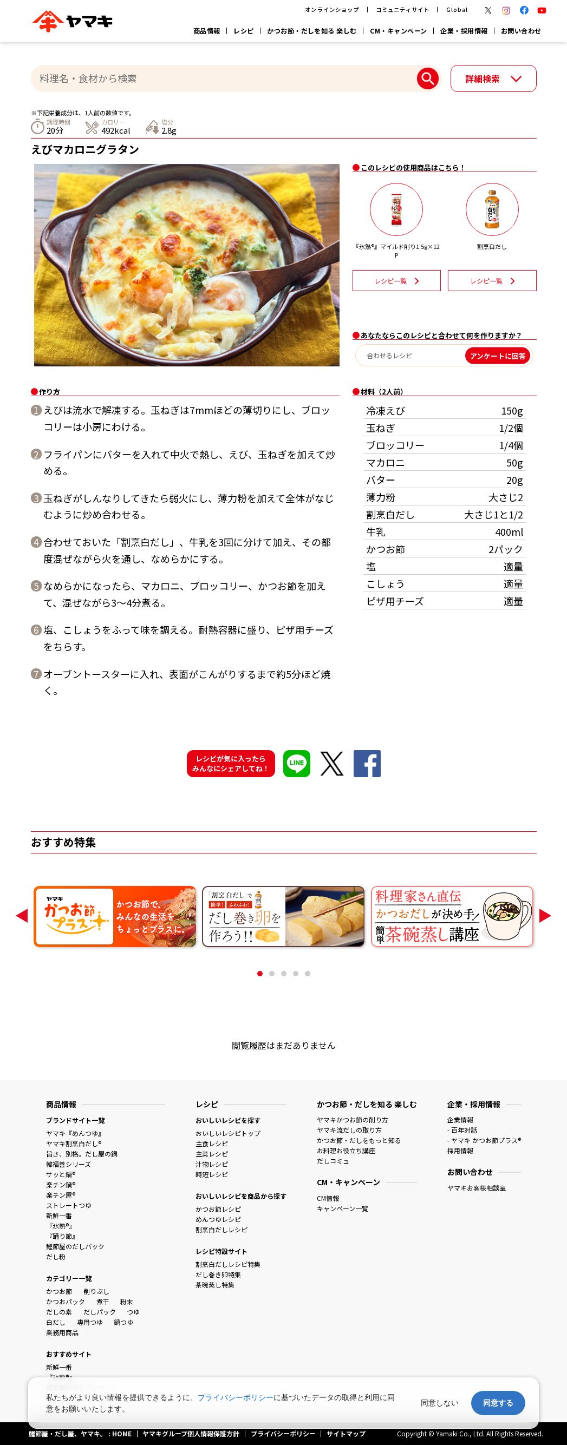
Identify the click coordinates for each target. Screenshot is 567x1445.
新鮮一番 (59, 1215)
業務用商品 (62, 1332)
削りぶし (96, 1291)
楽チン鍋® (60, 1184)
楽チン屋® (60, 1194)
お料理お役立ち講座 (346, 1150)
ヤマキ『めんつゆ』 (75, 1133)
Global (457, 9)
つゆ (133, 1311)
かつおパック (65, 1301)
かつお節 (59, 1291)
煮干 (102, 1301)
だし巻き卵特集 (218, 1274)
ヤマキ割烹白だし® (73, 1143)
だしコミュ (333, 1160)
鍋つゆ (123, 1321)
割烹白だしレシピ (221, 1229)
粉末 (126, 1301)
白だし (56, 1321)
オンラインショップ (332, 9)
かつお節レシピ (218, 1208)
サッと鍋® (60, 1174)
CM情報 (328, 1198)
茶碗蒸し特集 (214, 1284)
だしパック (99, 1311)
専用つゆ (90, 1321)
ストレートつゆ (69, 1205)
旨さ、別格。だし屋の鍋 (82, 1153)
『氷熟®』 (60, 1225)
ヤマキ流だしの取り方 (349, 1129)
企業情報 (460, 1119)
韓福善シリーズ (68, 1163)
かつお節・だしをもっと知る (359, 1140)
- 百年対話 (462, 1129)
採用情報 (460, 1150)
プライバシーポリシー (235, 1397)
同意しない (440, 1402)
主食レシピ (211, 1143)
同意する (498, 1402)
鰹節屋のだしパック (75, 1246)
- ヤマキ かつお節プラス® (484, 1140)
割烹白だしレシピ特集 (227, 1264)
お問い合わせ (521, 31)
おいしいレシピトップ (227, 1133)
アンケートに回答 (498, 355)
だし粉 (56, 1256)
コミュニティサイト (402, 9)
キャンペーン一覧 (342, 1208)
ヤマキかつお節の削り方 (352, 1119)
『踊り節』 (62, 1235)
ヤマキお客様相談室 (476, 1187)
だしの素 (59, 1311)
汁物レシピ (211, 1163)
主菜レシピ (211, 1153)
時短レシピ (211, 1174)
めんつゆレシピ (218, 1219)
